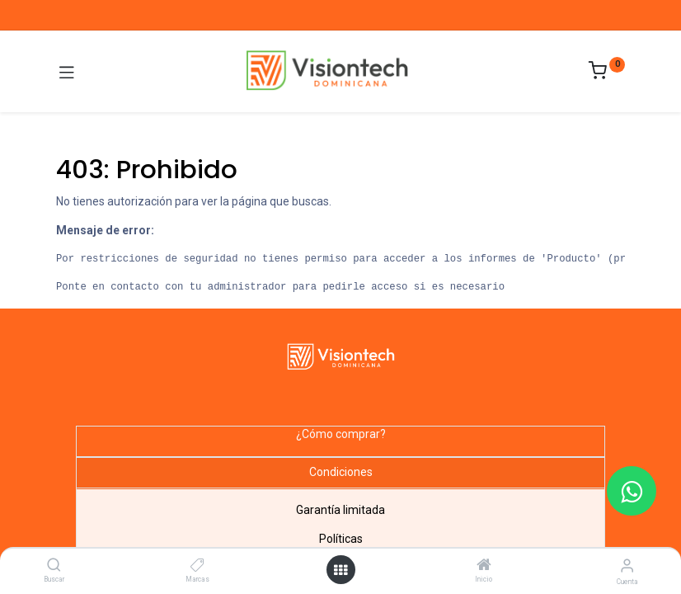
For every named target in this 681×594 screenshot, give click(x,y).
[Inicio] (484, 566)
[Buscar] (54, 566)
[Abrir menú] (340, 570)
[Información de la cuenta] (627, 565)
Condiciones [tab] (341, 471)
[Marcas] (197, 566)
